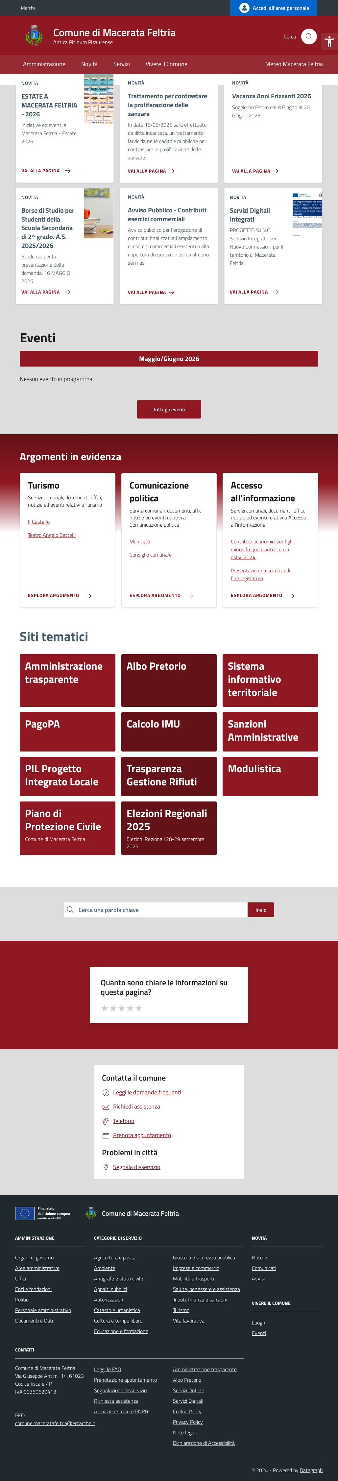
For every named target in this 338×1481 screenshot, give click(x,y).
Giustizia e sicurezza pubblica (204, 1257)
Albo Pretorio (187, 1380)
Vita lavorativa (189, 1321)
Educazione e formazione (121, 1331)
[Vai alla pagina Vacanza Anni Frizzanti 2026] (256, 168)
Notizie (259, 1257)
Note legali (185, 1432)
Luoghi (259, 1322)
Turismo (181, 1310)
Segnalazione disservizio (120, 1390)
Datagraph (311, 1470)
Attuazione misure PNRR (121, 1411)
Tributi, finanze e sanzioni (200, 1299)
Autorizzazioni (109, 1299)
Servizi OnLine (188, 1390)
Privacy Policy (188, 1422)
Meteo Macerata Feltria (294, 64)
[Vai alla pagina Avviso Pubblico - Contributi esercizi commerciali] (152, 289)
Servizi (121, 64)
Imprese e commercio (196, 1268)
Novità (89, 64)
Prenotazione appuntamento (125, 1380)
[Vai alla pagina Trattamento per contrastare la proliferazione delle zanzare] (152, 168)
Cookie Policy (187, 1411)
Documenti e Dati (34, 1321)
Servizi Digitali (188, 1401)
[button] (329, 41)
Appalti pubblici (110, 1289)
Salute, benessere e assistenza (206, 1289)
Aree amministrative (37, 1268)
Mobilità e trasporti (193, 1278)
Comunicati (264, 1268)
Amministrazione (44, 64)
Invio (260, 910)
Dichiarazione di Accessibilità (204, 1443)
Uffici (20, 1278)
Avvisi (258, 1278)
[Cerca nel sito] (309, 36)
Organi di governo (34, 1257)
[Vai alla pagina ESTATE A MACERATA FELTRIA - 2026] (44, 168)
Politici (22, 1299)
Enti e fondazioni (33, 1289)
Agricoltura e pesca (114, 1257)
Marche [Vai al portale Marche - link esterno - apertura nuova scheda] (28, 7)
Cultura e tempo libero (118, 1321)
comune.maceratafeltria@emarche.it (55, 1423)
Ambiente (104, 1268)
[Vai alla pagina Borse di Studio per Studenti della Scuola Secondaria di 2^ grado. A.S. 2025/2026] (44, 289)
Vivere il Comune (166, 64)
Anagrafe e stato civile (118, 1278)
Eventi (259, 1333)
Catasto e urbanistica (117, 1310)
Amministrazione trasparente (205, 1369)
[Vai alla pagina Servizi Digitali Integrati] (253, 289)
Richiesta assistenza (116, 1401)
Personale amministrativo (43, 1310)
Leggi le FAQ (107, 1369)
